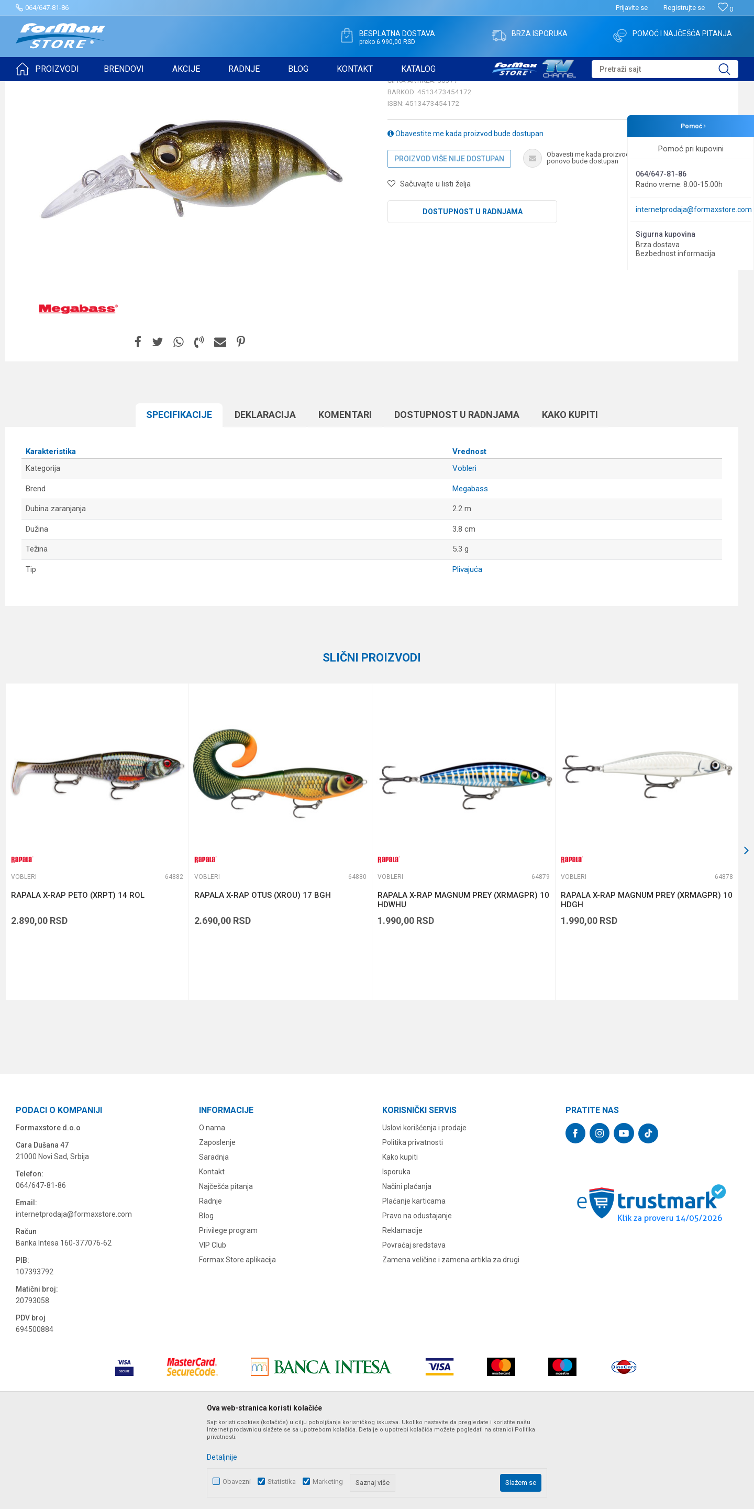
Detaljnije (222, 1457)
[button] (665, 69)
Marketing (328, 1481)
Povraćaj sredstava (414, 1326)
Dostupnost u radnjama (473, 293)
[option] (96, 923)
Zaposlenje (217, 1223)
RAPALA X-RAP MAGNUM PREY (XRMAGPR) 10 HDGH (647, 981)
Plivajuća (467, 650)
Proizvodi (75, 88)
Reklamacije (402, 1311)
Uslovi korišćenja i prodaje (424, 1209)
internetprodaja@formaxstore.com (694, 209)
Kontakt (212, 1253)
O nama (212, 1209)
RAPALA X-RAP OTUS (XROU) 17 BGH (262, 976)
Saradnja (214, 1238)
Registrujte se (684, 8)
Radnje (210, 1282)
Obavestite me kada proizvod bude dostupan (465, 215)
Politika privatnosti (412, 1223)
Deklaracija (265, 495)
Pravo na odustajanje (417, 1297)
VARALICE (111, 88)
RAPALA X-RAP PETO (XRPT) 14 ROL (78, 976)
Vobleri (143, 88)
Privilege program (228, 1311)
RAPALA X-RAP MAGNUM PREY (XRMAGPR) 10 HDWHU (463, 981)
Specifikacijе (179, 495)
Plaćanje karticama (414, 1282)
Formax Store (35, 88)
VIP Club (212, 1326)
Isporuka (396, 1253)
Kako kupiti (570, 495)
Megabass (470, 570)
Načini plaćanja (406, 1267)
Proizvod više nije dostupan (449, 240)
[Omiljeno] (725, 9)
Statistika (282, 1481)
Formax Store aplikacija (237, 1341)
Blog (206, 1297)
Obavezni (237, 1481)
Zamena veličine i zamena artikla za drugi (450, 1341)
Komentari (345, 495)
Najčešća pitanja (226, 1267)
